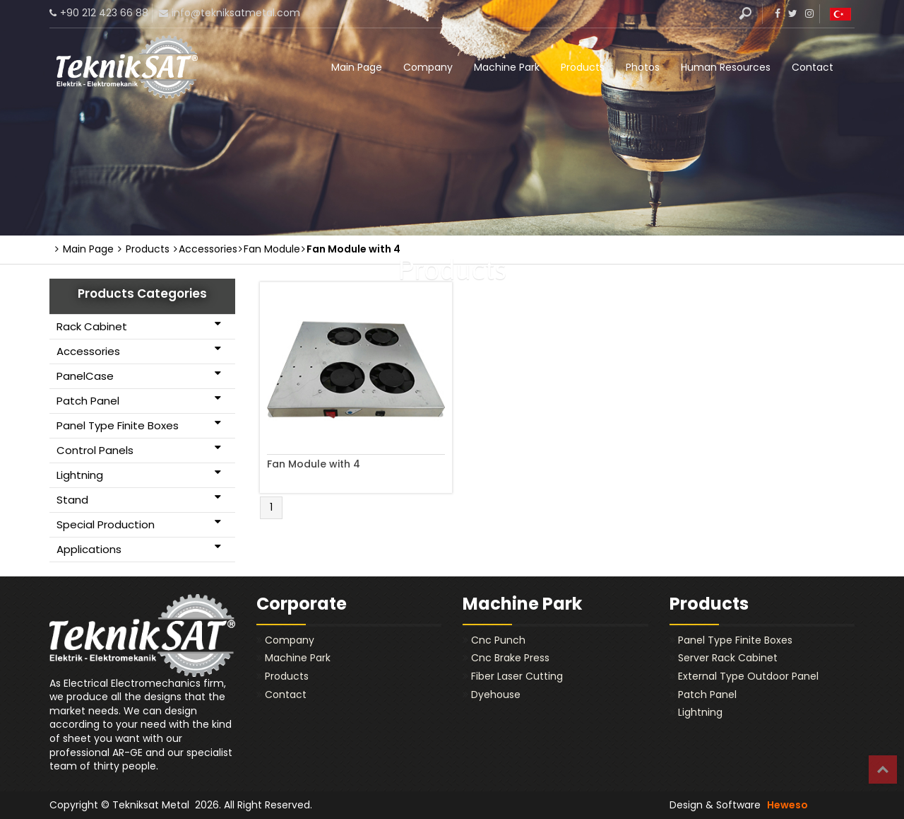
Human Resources (726, 67)
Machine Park (507, 67)
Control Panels (138, 450)
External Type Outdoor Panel (748, 676)
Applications (138, 549)
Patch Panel (138, 400)
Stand (138, 499)
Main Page (356, 67)
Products (583, 67)
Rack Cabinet (138, 326)
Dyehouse (496, 694)
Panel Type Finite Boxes (138, 425)
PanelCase (138, 375)
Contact (812, 67)
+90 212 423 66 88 (104, 13)
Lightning (138, 474)
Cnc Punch (498, 640)
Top (883, 769)
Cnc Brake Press (510, 658)
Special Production (138, 524)
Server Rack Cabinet (728, 658)
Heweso (787, 805)
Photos (643, 67)
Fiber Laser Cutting (517, 676)
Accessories (138, 351)
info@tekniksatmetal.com (236, 13)
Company (428, 67)
